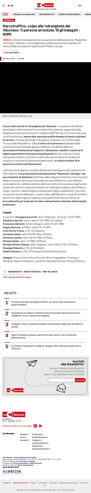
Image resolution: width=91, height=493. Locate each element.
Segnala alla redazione (21, 483)
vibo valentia (49, 271)
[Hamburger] (3, 5)
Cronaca (26, 276)
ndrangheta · (15, 271)
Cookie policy (43, 483)
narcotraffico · (33, 271)
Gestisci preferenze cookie (68, 483)
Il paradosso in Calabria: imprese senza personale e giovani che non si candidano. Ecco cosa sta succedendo (45, 314)
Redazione (7, 483)
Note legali (53, 483)
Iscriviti (80, 380)
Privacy (33, 483)
